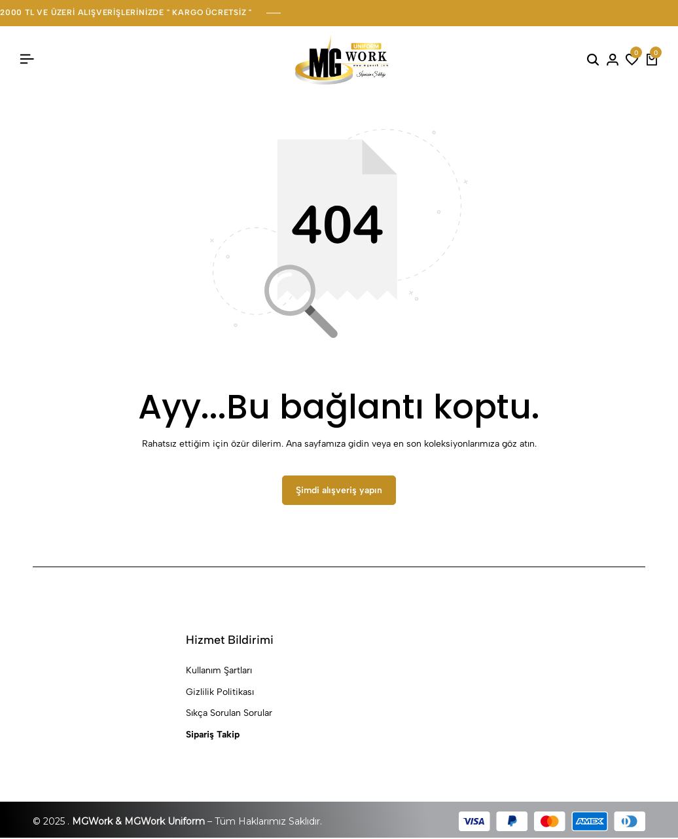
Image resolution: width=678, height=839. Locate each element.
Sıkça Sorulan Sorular (229, 714)
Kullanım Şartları (219, 671)
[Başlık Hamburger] (27, 59)
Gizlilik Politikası (220, 692)
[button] (632, 60)
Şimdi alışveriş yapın (339, 490)
